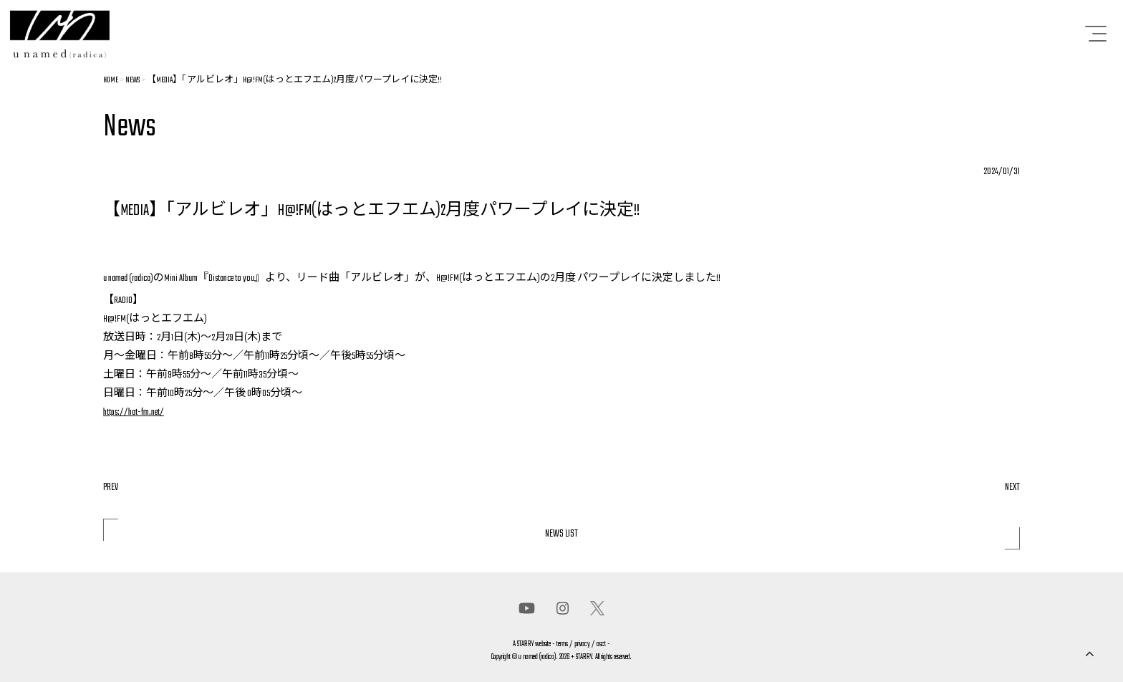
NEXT (1012, 487)
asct (601, 644)
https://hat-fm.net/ (133, 412)
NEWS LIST (561, 534)
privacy (582, 644)
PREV (110, 487)
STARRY (525, 644)
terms (562, 644)
